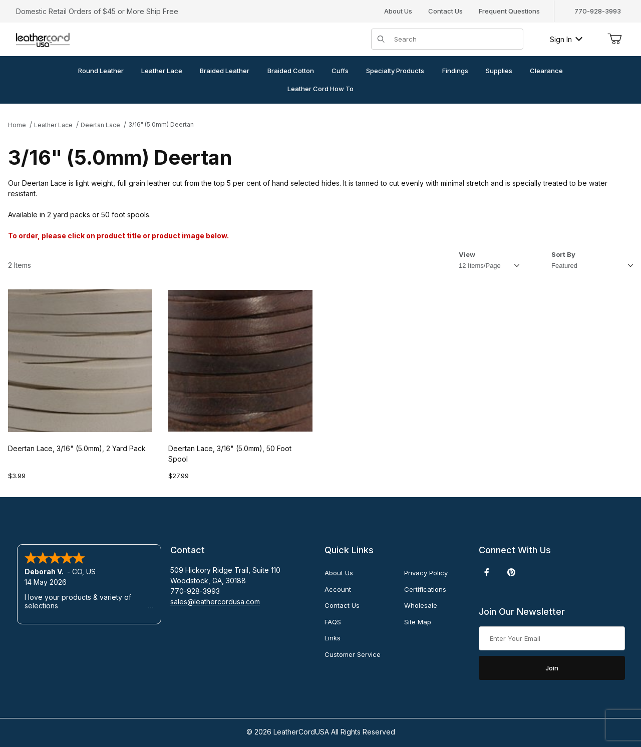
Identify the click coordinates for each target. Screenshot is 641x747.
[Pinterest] (511, 572)
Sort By (563, 254)
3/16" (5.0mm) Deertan (161, 124)
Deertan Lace (100, 125)
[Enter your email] (552, 638)
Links (333, 638)
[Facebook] (487, 572)
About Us (398, 11)
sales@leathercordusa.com (215, 601)
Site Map (417, 622)
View (467, 254)
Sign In (566, 39)
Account (338, 589)
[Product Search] (455, 39)
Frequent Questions (509, 11)
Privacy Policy (426, 573)
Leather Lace (53, 125)
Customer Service (353, 654)
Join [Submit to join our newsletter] (551, 668)
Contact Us (445, 11)
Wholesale (420, 605)
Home (17, 125)
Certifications (425, 589)
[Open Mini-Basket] (614, 39)
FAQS (333, 622)
